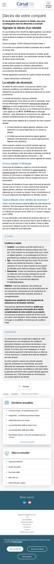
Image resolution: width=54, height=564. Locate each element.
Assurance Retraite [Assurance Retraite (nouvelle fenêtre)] (15, 462)
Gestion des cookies (27, 532)
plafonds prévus (16, 282)
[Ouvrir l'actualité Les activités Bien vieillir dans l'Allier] (18, 430)
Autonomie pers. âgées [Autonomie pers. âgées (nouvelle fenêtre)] (17, 483)
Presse (27, 530)
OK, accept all (15, 549)
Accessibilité (27, 520)
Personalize (26, 557)
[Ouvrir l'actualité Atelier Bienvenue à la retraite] (16, 420)
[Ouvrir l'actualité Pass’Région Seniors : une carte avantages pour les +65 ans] (25, 436)
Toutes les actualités (27, 442)
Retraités (15, 394)
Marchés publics (27, 522)
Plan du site (27, 525)
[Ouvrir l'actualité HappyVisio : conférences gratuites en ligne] (21, 415)
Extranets (27, 527)
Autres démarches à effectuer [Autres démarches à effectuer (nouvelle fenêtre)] (16, 78)
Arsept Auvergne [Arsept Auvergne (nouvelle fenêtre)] (15, 467)
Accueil (5, 394)
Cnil (27, 517)
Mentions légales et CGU (27, 515)
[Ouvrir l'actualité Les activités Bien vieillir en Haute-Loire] (20, 425)
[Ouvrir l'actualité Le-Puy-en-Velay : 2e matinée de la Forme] (20, 411)
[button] (23, 386)
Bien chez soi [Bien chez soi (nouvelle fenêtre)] (13, 478)
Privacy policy (17, 542)
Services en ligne (49, 6)
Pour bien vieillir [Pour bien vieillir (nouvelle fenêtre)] (14, 472)
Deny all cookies (37, 549)
